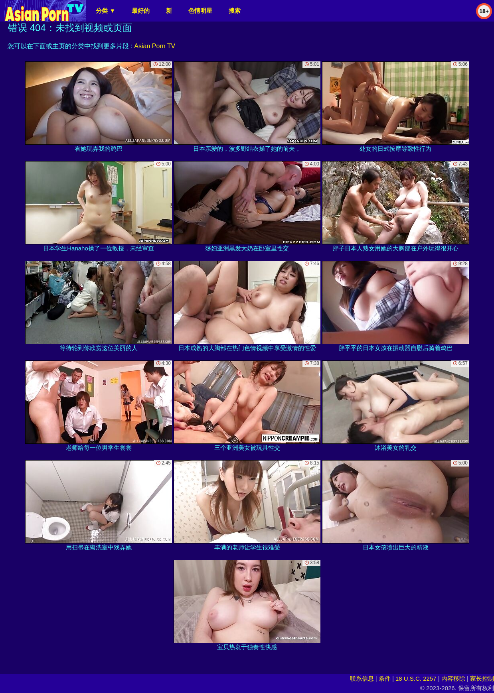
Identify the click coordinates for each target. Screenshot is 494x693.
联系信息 (362, 678)
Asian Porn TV (154, 46)
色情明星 (200, 10)
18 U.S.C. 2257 (416, 678)
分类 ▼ (105, 10)
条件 (385, 678)
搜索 (235, 10)
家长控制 (482, 678)
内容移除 (453, 678)
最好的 (141, 10)
